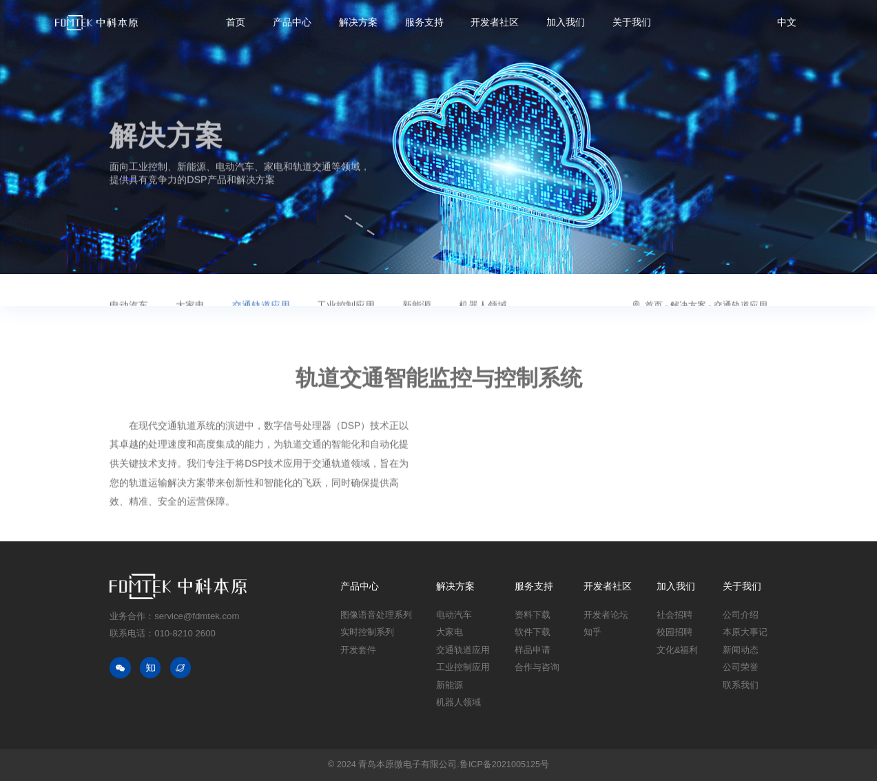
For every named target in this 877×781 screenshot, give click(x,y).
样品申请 (532, 650)
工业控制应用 (463, 667)
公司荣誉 (741, 667)
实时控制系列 (367, 632)
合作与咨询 (537, 667)
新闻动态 (741, 650)
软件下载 (532, 632)
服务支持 (424, 22)
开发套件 (358, 650)
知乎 (592, 632)
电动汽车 (454, 615)
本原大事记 (745, 632)
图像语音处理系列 (376, 615)
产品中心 (292, 22)
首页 (235, 22)
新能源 (449, 685)
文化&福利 (677, 650)
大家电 (449, 632)
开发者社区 (495, 22)
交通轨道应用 (463, 650)
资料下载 (532, 615)
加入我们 (565, 22)
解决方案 (358, 22)
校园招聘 (674, 632)
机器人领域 (458, 702)
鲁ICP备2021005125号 (504, 764)
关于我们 (631, 22)
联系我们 (741, 685)
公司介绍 (741, 615)
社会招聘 (674, 615)
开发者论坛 (606, 615)
